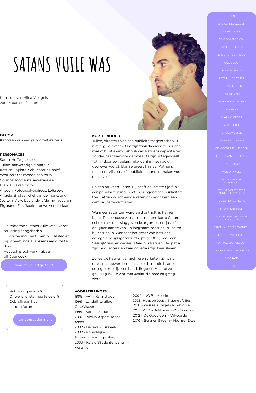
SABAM (57, 236)
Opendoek (17, 256)
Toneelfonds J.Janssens (28, 241)
